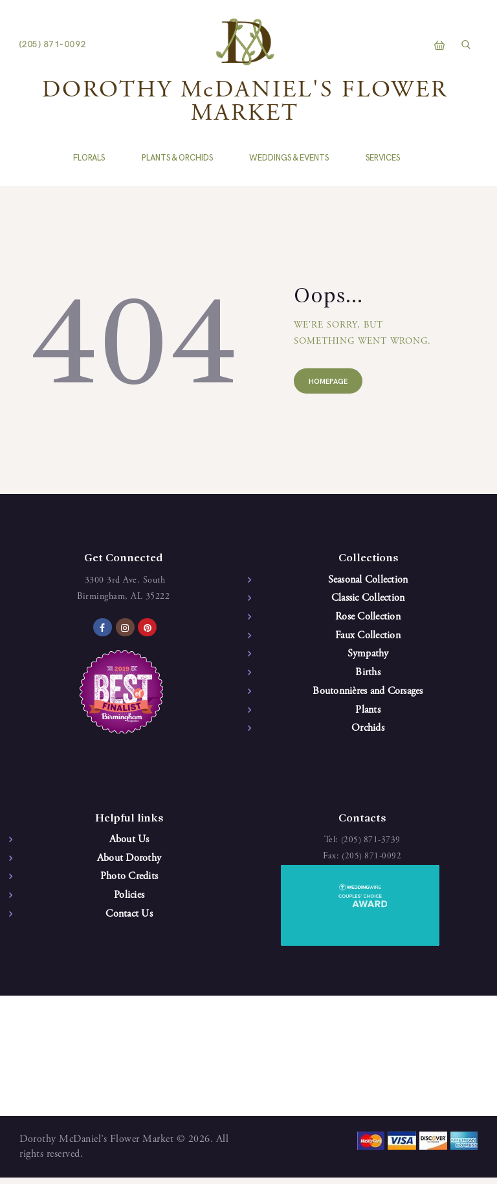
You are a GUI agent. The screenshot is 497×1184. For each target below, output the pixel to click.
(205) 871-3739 (370, 846)
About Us (129, 846)
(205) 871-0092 (372, 862)
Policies (129, 904)
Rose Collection (368, 619)
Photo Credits (129, 884)
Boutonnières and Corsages (368, 696)
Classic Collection (368, 599)
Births (368, 676)
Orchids (367, 734)
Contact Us (129, 923)
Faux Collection (368, 638)
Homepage (331, 383)
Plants (368, 715)
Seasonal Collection (368, 580)
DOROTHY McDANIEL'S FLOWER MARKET (245, 103)
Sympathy (368, 657)
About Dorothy (129, 865)
